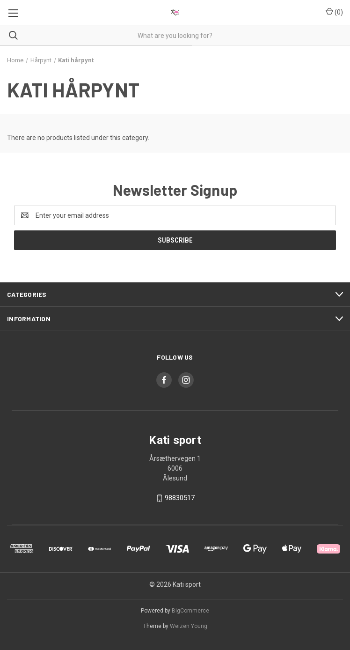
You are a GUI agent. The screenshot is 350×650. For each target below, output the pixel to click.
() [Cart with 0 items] (334, 11)
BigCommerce (190, 610)
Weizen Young (188, 626)
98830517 (180, 498)
